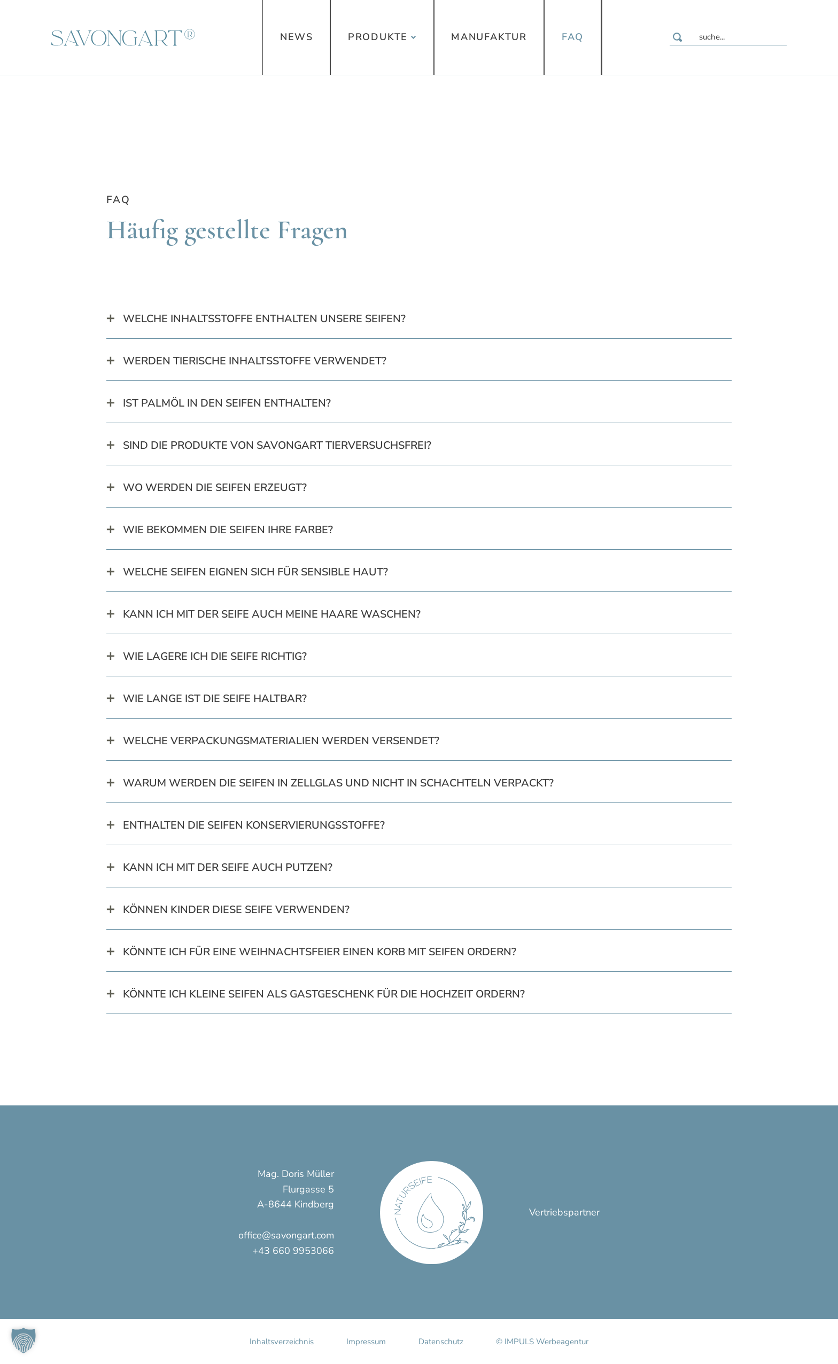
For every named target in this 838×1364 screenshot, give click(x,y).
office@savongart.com (286, 1235)
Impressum (366, 1341)
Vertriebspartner (564, 1212)
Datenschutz (440, 1341)
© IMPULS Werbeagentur (542, 1341)
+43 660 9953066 (293, 1250)
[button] (23, 1340)
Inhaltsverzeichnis (282, 1341)
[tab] (419, 319)
